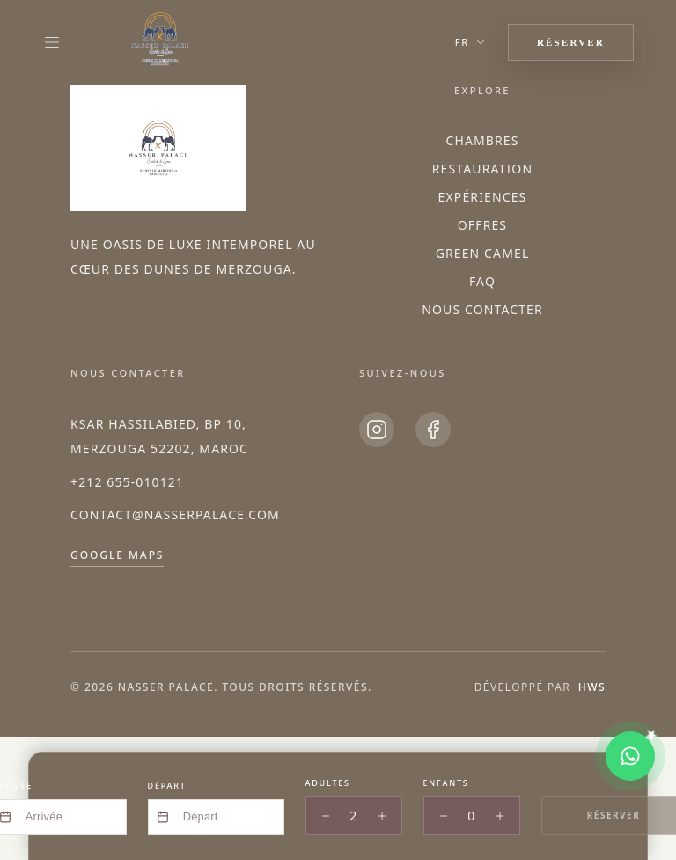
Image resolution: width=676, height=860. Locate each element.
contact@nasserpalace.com (175, 514)
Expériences (482, 196)
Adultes (327, 783)
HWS (592, 687)
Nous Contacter (482, 309)
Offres (482, 225)
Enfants (446, 783)
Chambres (481, 140)
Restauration (482, 168)
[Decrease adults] (325, 816)
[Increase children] (500, 816)
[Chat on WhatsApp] (630, 756)
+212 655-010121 (127, 482)
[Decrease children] (443, 816)
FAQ (482, 281)
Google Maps (117, 555)
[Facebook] (433, 429)
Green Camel (483, 253)
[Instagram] (376, 429)
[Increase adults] (382, 816)
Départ (167, 785)
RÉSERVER (571, 42)
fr (471, 41)
